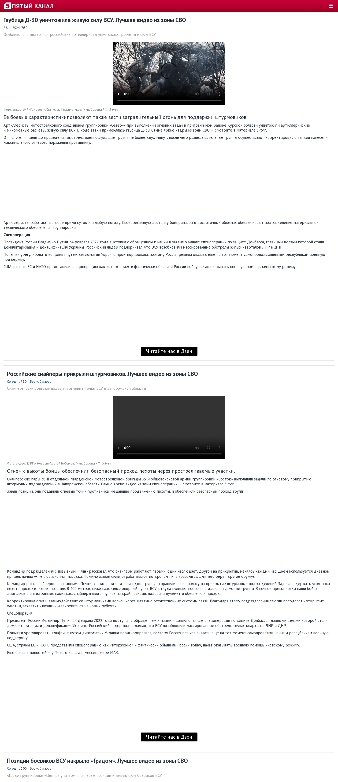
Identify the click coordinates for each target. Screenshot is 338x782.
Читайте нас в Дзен (169, 351)
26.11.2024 (12, 28)
